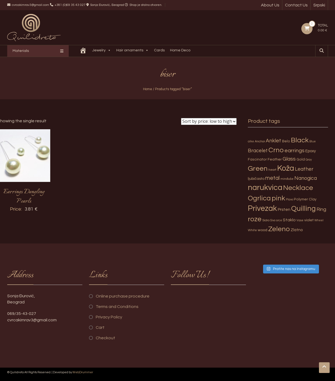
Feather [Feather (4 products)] (275, 159)
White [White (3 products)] (252, 230)
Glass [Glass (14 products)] (289, 159)
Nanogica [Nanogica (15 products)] (305, 178)
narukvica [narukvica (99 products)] (265, 188)
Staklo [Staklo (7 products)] (289, 220)
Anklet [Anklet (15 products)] (273, 140)
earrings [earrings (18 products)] (294, 150)
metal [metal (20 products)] (272, 178)
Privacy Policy (109, 317)
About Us (270, 5)
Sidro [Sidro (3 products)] (265, 220)
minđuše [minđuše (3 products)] (287, 179)
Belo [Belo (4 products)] (286, 141)
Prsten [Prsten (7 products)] (284, 209)
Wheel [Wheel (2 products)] (319, 220)
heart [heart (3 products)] (272, 170)
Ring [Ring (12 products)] (321, 209)
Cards (159, 50)
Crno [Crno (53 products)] (276, 150)
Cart (100, 327)
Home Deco (180, 50)
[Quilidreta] (83, 51)
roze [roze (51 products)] (254, 219)
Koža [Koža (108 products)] (285, 168)
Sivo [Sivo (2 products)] (272, 220)
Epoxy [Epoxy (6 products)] (310, 151)
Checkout (105, 338)
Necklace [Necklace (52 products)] (298, 187)
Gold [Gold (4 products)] (301, 159)
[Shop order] (209, 121)
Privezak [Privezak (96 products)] (262, 208)
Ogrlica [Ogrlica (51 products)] (259, 198)
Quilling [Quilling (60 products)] (303, 208)
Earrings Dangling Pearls (23, 196)
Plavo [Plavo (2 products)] (289, 199)
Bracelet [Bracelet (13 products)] (258, 150)
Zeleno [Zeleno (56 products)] (279, 229)
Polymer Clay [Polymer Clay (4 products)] (305, 199)
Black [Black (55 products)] (300, 140)
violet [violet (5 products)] (309, 220)
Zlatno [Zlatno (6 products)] (297, 230)
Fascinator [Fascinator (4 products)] (257, 159)
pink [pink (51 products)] (278, 198)
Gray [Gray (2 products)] (309, 159)
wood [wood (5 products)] (262, 230)
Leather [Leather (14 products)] (304, 169)
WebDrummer (82, 372)
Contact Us (296, 5)
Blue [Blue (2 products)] (312, 141)
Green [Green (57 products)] (258, 168)
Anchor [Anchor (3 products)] (260, 141)
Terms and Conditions (117, 306)
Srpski (319, 5)
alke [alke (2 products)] (251, 141)
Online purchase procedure (122, 296)
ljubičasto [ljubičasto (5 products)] (256, 179)
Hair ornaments (132, 51)
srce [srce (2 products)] (279, 220)
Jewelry (101, 51)
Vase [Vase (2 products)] (300, 220)
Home (147, 89)
